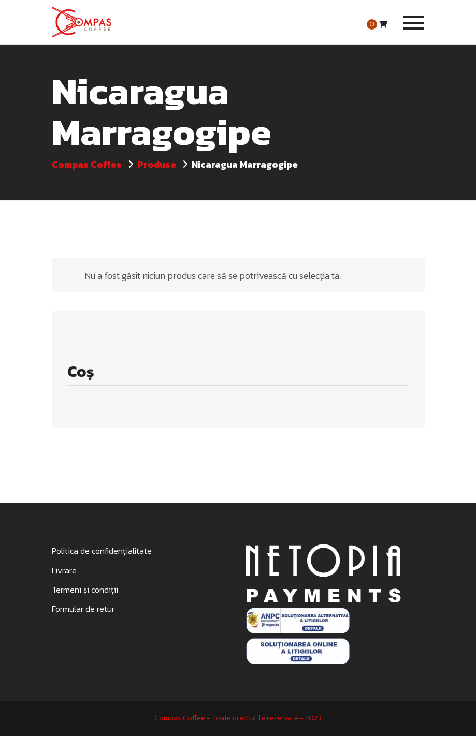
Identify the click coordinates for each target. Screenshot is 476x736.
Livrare (64, 570)
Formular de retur (83, 608)
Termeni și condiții (85, 589)
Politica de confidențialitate (102, 550)
